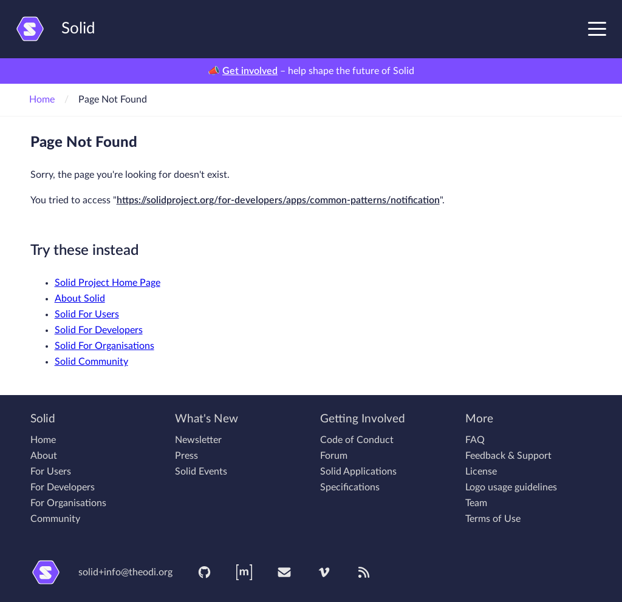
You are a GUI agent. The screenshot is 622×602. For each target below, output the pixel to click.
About (43, 456)
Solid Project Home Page (107, 283)
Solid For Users (87, 314)
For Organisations (68, 503)
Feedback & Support (508, 456)
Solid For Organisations (104, 346)
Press (186, 456)
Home (42, 99)
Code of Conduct (357, 440)
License (481, 471)
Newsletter (198, 440)
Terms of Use (493, 519)
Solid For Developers (99, 330)
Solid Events (201, 471)
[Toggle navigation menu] (597, 28)
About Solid (80, 298)
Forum (333, 456)
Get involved (250, 71)
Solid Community (91, 362)
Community (55, 519)
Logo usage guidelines (511, 487)
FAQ (475, 440)
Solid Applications (358, 471)
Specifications (350, 487)
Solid (55, 29)
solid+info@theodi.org (125, 572)
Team (476, 503)
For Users (50, 471)
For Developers (62, 487)
